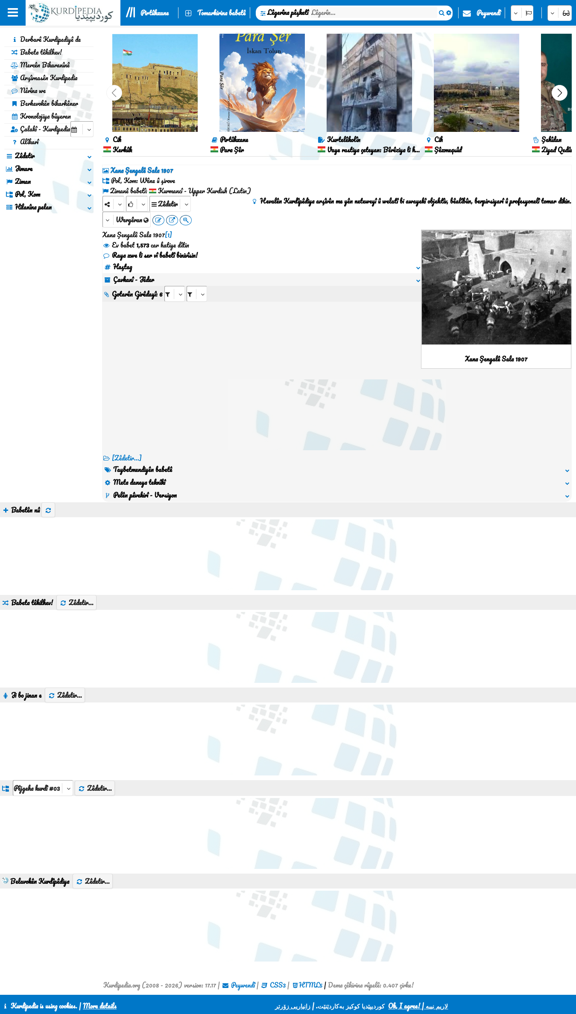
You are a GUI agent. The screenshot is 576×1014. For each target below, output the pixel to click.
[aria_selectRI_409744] (174, 293)
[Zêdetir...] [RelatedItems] (127, 458)
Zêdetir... (76, 602)
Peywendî (488, 13)
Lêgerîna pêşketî (287, 12)
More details (100, 1006)
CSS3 (278, 985)
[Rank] (136, 203)
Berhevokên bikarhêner (44, 103)
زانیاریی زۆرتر (292, 1006)
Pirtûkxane (154, 13)
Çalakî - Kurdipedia (40, 129)
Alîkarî (24, 142)
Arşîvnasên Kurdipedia (44, 78)
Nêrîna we (28, 90)
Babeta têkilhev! (36, 52)
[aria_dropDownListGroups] (43, 788)
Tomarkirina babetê (221, 13)
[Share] (113, 203)
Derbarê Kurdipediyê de (46, 39)
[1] (168, 235)
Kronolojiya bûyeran (41, 116)
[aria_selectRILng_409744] (197, 293)
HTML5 (310, 985)
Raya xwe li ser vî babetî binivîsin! (150, 255)
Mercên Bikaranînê (40, 65)
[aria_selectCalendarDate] (82, 129)
